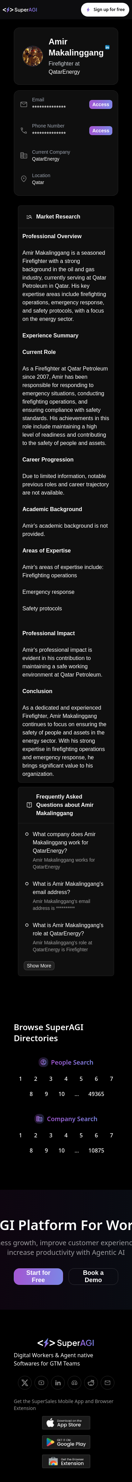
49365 (96, 1094)
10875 (96, 1150)
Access (100, 104)
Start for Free (38, 1276)
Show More (39, 965)
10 (61, 1094)
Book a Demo (93, 1276)
